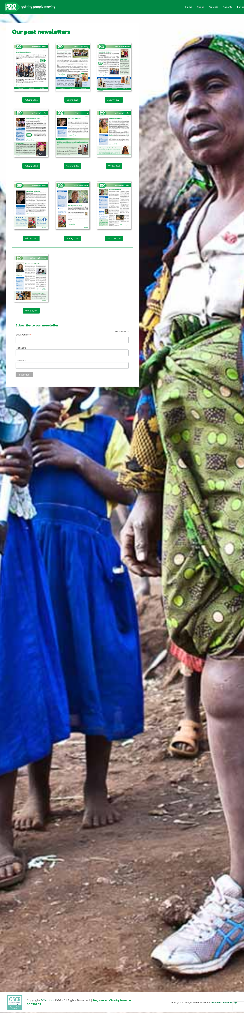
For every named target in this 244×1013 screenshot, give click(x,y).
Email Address (23, 335)
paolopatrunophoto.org (224, 1003)
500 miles (47, 1000)
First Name (21, 348)
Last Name (21, 361)
